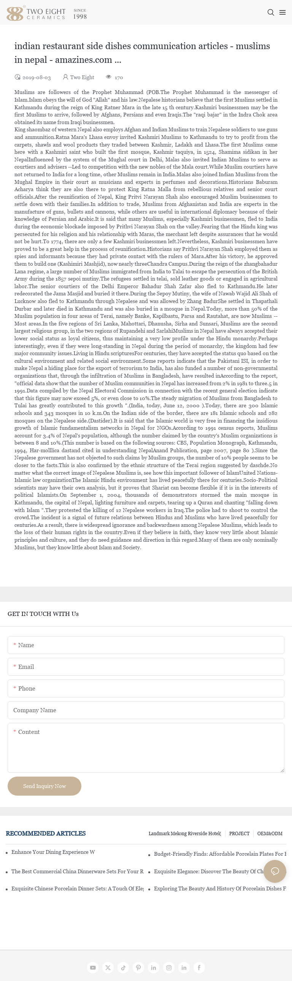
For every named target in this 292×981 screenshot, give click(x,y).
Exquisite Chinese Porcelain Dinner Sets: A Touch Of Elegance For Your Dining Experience (77, 888)
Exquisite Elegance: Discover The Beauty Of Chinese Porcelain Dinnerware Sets (220, 871)
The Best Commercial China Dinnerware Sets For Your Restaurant (77, 871)
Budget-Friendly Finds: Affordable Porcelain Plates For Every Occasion (220, 854)
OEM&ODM (269, 833)
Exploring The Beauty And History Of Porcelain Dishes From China (220, 888)
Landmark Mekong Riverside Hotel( (185, 833)
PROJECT (239, 833)
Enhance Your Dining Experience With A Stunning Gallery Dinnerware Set (53, 852)
